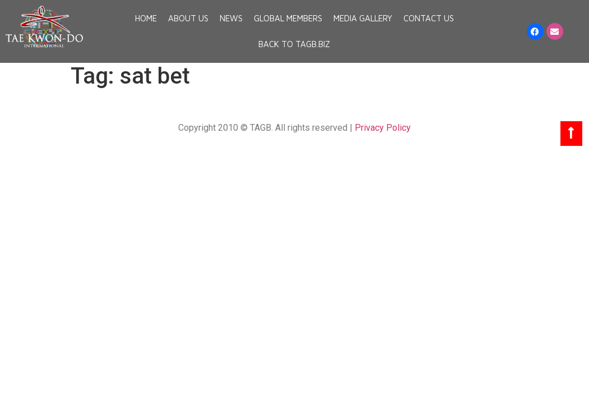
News (231, 18)
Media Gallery (362, 18)
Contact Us (429, 18)
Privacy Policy (383, 127)
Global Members (288, 18)
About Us (188, 18)
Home (146, 18)
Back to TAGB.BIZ (294, 44)
